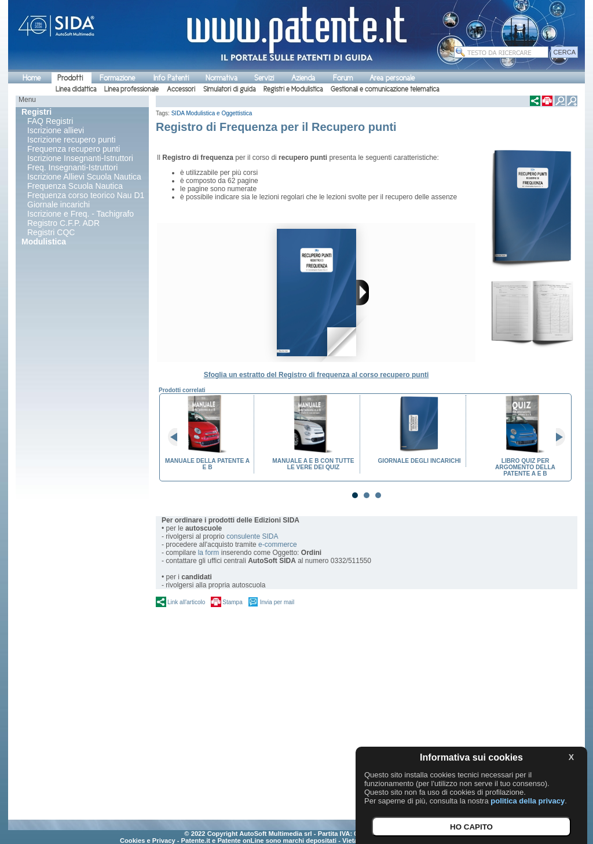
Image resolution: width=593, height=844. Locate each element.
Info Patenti (171, 78)
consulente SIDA (252, 536)
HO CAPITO (471, 827)
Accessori (181, 89)
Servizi (264, 78)
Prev (177, 437)
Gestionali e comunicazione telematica (385, 89)
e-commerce (277, 544)
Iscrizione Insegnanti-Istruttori (80, 158)
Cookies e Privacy (147, 840)
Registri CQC (51, 232)
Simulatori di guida (229, 89)
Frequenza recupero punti (73, 149)
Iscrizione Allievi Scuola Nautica (84, 176)
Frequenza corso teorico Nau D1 (85, 195)
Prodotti (70, 78)
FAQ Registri (50, 121)
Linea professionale (131, 89)
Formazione (117, 78)
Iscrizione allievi (55, 130)
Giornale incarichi (58, 204)
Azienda (303, 78)
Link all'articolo (186, 602)
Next (556, 437)
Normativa (221, 78)
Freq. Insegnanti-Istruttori (72, 167)
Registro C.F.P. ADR (63, 223)
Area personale (392, 78)
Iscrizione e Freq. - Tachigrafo (80, 213)
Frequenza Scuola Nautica (75, 186)
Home (32, 78)
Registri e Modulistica (293, 89)
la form (208, 553)
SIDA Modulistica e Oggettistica (211, 113)
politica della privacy (527, 800)
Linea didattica (76, 89)
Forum (343, 78)
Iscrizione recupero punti (71, 139)
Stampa (232, 602)
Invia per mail (277, 602)
